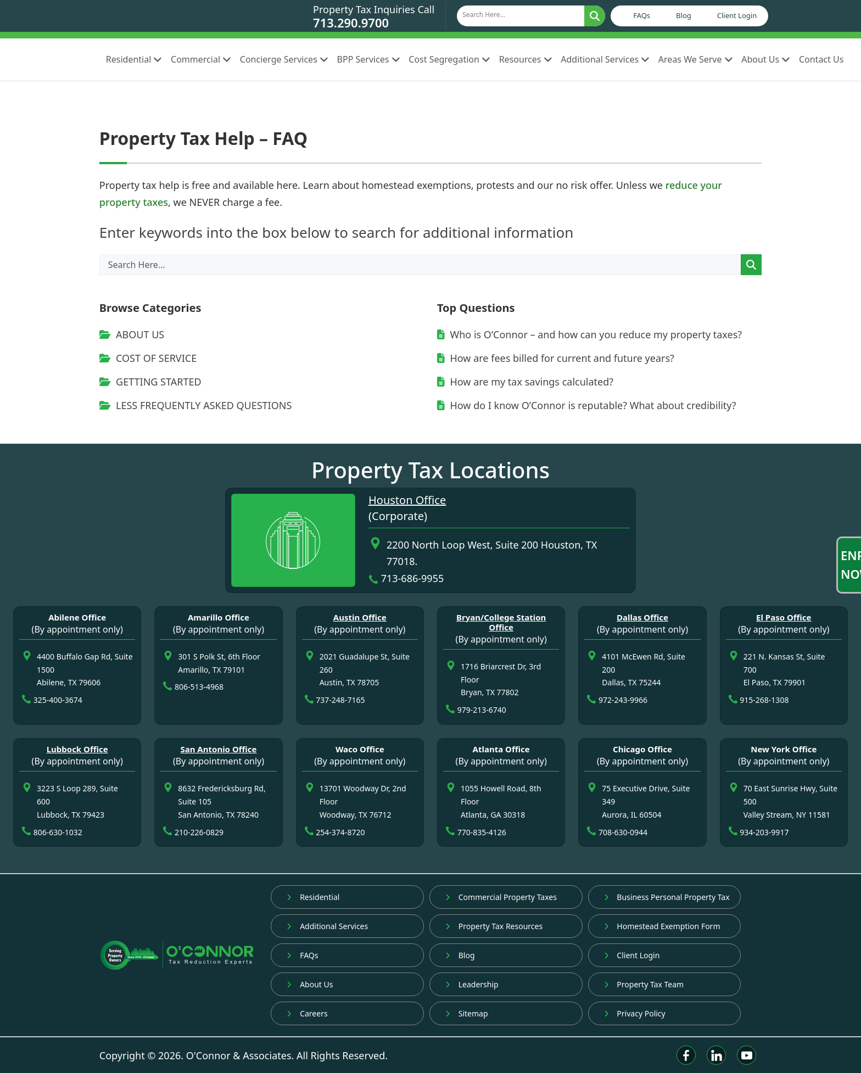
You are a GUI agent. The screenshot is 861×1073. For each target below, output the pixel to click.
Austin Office (360, 617)
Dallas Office (642, 617)
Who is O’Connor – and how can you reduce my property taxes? (589, 334)
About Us (765, 59)
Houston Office (407, 500)
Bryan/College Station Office (501, 622)
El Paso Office (784, 617)
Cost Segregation (449, 59)
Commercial (201, 59)
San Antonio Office (218, 749)
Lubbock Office (77, 749)
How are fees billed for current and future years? (555, 358)
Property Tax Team (644, 984)
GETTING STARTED (150, 381)
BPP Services (368, 59)
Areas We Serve (695, 59)
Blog (683, 15)
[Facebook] (686, 1055)
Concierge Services (284, 59)
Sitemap (466, 1013)
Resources (525, 59)
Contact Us (821, 59)
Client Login (737, 15)
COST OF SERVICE (148, 358)
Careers (307, 1013)
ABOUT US (131, 334)
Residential (134, 59)
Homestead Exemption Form (662, 926)
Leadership (472, 984)
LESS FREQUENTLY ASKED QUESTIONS (195, 405)
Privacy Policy (635, 1013)
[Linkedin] (716, 1055)
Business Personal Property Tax (667, 897)
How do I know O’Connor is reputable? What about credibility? (586, 405)
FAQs (641, 15)
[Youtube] (746, 1055)
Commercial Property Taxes (501, 897)
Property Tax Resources (494, 926)
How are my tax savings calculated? (525, 381)
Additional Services (605, 59)
